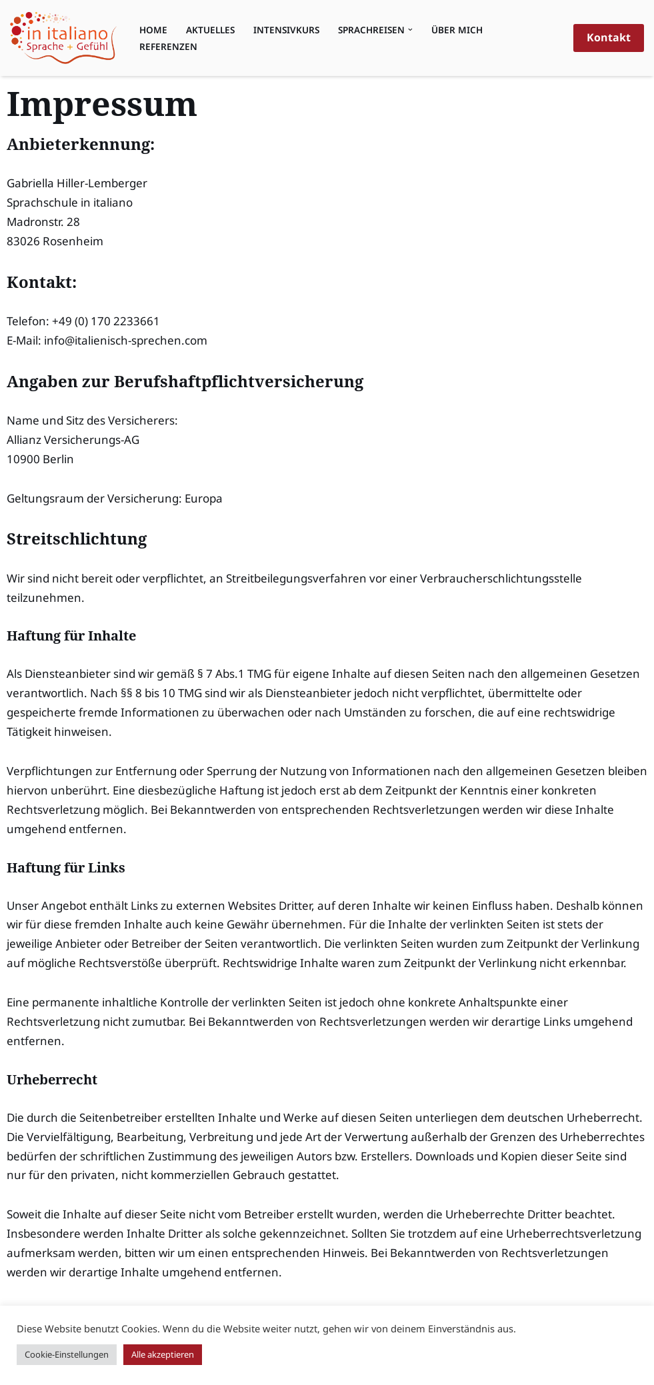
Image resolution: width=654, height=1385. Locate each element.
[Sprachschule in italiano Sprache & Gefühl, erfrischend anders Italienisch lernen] (63, 38)
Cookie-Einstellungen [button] (67, 1354)
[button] (410, 29)
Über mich (457, 29)
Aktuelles (210, 29)
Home (153, 29)
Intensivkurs (286, 29)
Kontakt (609, 37)
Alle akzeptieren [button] (162, 1354)
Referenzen (168, 46)
